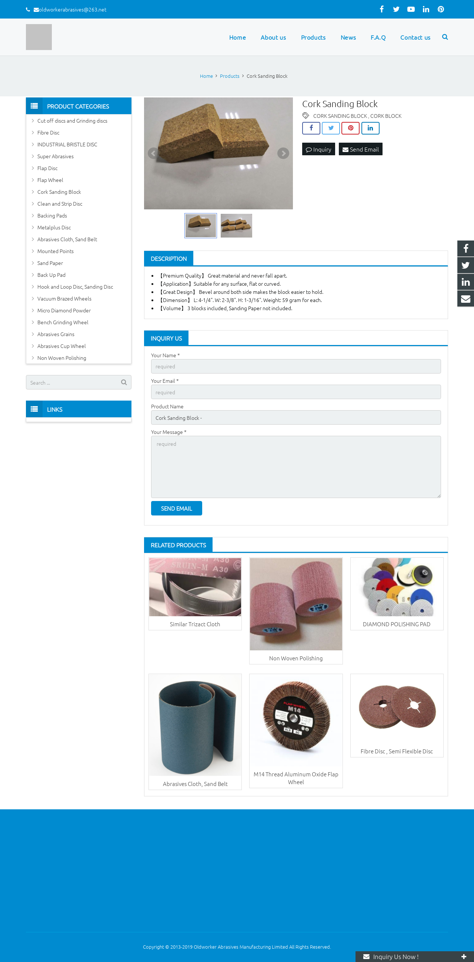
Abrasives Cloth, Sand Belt (195, 783)
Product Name (167, 406)
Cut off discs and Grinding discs (72, 120)
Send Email (361, 149)
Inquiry (318, 149)
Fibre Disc (48, 132)
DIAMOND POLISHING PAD (397, 624)
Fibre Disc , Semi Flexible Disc (397, 751)
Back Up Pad (51, 274)
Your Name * (165, 355)
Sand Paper (50, 262)
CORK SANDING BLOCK (340, 115)
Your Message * (169, 431)
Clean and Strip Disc (59, 203)
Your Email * (165, 380)
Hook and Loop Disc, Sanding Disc (75, 286)
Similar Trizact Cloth (195, 624)
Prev (154, 153)
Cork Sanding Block (59, 191)
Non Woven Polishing (296, 658)
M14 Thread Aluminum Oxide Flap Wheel (296, 778)
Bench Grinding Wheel (63, 322)
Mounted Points (55, 251)
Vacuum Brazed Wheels (64, 298)
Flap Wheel (50, 179)
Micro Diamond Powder (64, 310)
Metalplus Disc (54, 227)
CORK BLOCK (385, 115)
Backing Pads (52, 215)
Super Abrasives (55, 156)
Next (283, 153)
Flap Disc (47, 168)
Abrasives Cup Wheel (61, 345)
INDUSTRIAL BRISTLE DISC (67, 144)
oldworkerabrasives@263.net (72, 9)
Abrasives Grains (55, 334)
